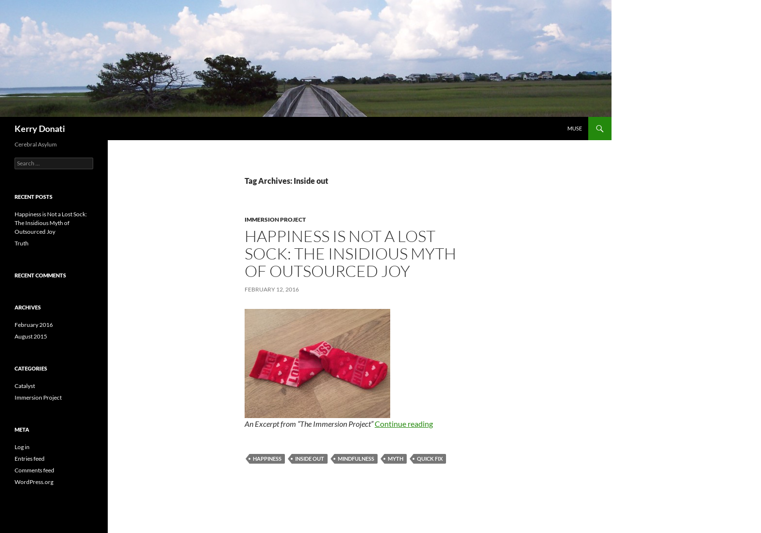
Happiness (267, 458)
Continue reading (404, 423)
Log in (22, 447)
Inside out (309, 458)
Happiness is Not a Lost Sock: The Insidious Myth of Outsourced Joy (350, 253)
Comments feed (34, 470)
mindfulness (356, 458)
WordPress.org (34, 481)
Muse (574, 128)
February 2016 (34, 324)
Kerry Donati (40, 128)
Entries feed (30, 458)
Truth (22, 243)
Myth (395, 458)
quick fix (430, 458)
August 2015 (31, 336)
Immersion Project (275, 219)
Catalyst (25, 385)
